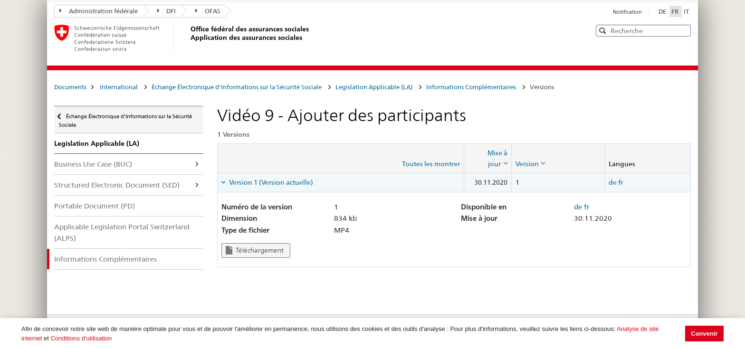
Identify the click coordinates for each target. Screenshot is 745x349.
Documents (70, 87)
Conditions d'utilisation (81, 338)
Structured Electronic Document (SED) (117, 184)
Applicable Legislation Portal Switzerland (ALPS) (122, 232)
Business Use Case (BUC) (93, 164)
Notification (627, 12)
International (119, 87)
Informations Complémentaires (471, 87)
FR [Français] (675, 11)
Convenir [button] (704, 333)
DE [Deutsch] (663, 11)
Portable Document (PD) (94, 205)
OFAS (207, 11)
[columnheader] (487, 158)
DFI (166, 11)
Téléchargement (255, 250)
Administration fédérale (98, 11)
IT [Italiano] (686, 11)
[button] (683, 30)
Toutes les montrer (431, 164)
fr (620, 182)
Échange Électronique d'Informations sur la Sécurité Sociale (237, 87)
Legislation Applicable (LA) (373, 87)
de (613, 182)
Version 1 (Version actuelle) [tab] (270, 182)
